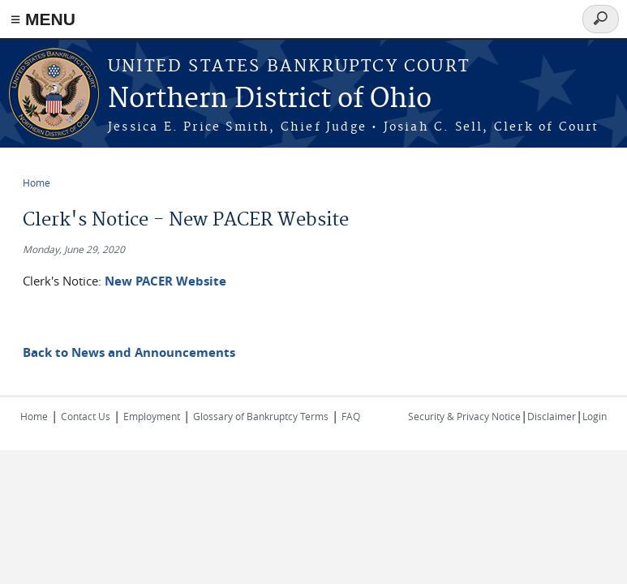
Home (36, 182)
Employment (151, 416)
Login (594, 416)
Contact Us (85, 416)
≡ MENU (43, 19)
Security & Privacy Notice (464, 416)
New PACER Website (165, 281)
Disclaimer (551, 416)
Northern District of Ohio (270, 99)
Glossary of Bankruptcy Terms (261, 416)
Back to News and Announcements (129, 352)
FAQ (350, 416)
